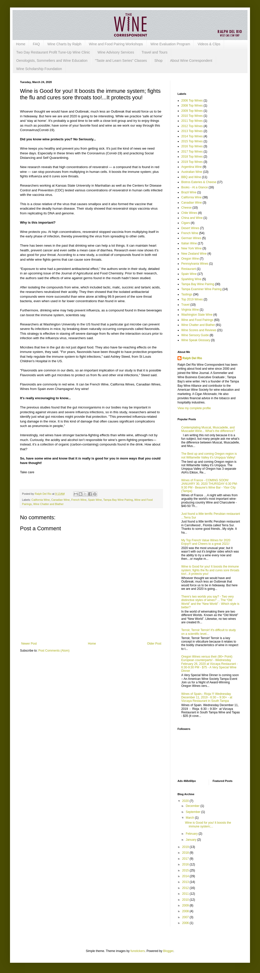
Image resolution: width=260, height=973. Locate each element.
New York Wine (191, 248)
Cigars (185, 223)
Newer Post (29, 643)
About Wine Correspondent (191, 61)
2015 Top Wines (192, 141)
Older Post (154, 643)
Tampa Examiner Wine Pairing (201, 289)
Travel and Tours (155, 52)
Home (20, 44)
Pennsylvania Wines (194, 263)
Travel (185, 304)
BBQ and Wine (191, 177)
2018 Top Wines (192, 156)
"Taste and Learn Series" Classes (121, 61)
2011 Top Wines (192, 121)
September (193, 812)
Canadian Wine (60, 499)
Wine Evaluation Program (170, 44)
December (193, 806)
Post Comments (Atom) (54, 650)
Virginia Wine (190, 309)
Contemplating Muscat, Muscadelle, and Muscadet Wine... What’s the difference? (208, 429)
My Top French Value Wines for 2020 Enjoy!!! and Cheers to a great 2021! (205, 542)
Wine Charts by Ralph (64, 44)
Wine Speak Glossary (195, 340)
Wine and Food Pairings (197, 320)
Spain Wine (95, 499)
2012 (186, 888)
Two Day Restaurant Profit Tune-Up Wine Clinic (53, 52)
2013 (186, 882)
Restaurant (188, 269)
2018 (186, 852)
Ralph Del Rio (192, 358)
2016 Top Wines (192, 146)
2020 (186, 801)
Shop (158, 61)
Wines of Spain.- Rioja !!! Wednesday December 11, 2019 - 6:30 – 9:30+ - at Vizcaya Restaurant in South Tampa (206, 697)
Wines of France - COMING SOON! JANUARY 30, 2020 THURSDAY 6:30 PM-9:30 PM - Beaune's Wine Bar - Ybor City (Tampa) (209, 485)
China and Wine (191, 218)
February (192, 833)
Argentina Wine (191, 167)
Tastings (186, 294)
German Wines (191, 238)
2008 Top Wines (192, 105)
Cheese (186, 207)
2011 (186, 893)
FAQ (36, 44)
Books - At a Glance (194, 187)
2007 (186, 917)
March (190, 817)
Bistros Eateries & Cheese (198, 182)
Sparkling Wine (191, 279)
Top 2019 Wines (192, 299)
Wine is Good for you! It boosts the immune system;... (208, 824)
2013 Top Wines (192, 131)
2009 (186, 905)
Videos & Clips (209, 44)
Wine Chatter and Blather (48, 504)
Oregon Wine (190, 258)
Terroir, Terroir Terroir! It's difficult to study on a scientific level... (208, 631)
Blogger (168, 951)
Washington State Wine (196, 314)
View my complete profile (194, 408)
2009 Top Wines (192, 111)
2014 (186, 876)
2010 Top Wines (192, 116)
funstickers (137, 951)
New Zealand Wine (193, 253)
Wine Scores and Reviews (198, 330)
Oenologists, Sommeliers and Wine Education (52, 61)
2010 (186, 899)
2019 (186, 847)
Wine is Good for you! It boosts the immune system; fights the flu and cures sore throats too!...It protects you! (210, 570)
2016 (186, 864)
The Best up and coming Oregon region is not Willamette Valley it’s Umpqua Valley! (209, 455)
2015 (186, 870)
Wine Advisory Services (116, 52)
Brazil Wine (188, 192)
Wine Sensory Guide (195, 335)
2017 (186, 858)
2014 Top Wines (192, 136)
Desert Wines (190, 228)
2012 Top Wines (192, 126)
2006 (186, 923)
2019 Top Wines (192, 162)
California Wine (41, 499)
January (191, 839)
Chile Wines (189, 213)
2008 (186, 911)
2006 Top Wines (192, 100)
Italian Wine (189, 243)
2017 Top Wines (192, 151)
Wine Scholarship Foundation (39, 69)
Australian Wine (191, 172)
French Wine (78, 499)
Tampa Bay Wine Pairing (118, 499)
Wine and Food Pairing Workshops (116, 44)
